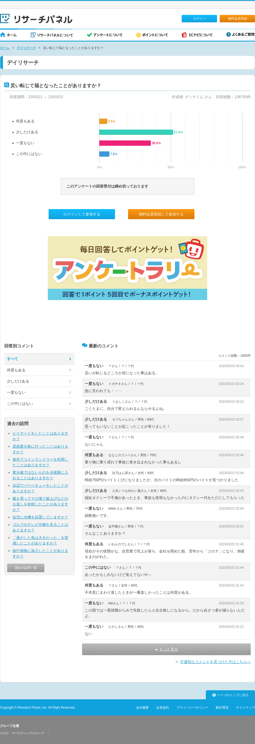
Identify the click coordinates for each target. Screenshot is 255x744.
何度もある (25, 121)
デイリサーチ (26, 48)
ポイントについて (152, 35)
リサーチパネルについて (52, 35)
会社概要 (142, 707)
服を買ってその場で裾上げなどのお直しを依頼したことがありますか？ (40, 504)
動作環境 (222, 707)
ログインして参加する (81, 214)
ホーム (8, 35)
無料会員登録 (237, 18)
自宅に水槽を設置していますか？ (40, 517)
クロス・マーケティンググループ (22, 733)
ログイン (199, 18)
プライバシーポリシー (192, 707)
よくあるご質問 (240, 34)
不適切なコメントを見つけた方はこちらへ (215, 662)
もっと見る (166, 649)
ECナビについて (197, 35)
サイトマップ (245, 707)
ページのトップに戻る (230, 695)
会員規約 (162, 707)
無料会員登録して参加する (161, 214)
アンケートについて (104, 35)
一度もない (25, 143)
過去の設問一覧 (26, 568)
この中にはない (29, 154)
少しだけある (27, 132)
